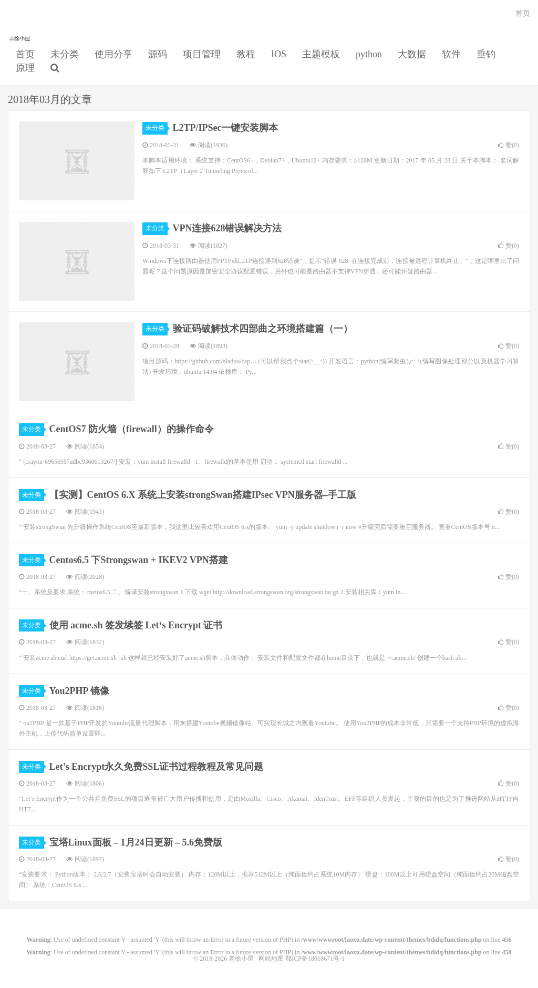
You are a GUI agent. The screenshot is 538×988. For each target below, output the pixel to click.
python (369, 54)
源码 (157, 54)
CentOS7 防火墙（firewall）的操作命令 (131, 429)
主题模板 (321, 54)
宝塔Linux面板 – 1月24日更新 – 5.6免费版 (136, 842)
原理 (25, 68)
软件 (451, 54)
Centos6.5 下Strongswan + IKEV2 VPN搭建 (138, 560)
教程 (245, 54)
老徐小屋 (20, 37)
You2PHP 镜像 (79, 691)
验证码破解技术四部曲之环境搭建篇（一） (263, 328)
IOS (278, 54)
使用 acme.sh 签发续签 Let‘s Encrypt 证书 (136, 625)
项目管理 (202, 54)
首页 (25, 54)
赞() (508, 145)
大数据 (412, 54)
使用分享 (113, 54)
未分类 (64, 54)
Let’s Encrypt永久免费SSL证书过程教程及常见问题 (156, 766)
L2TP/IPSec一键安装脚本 (225, 128)
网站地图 (271, 958)
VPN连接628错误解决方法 (227, 228)
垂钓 (486, 54)
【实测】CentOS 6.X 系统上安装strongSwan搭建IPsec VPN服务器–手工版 (202, 495)
